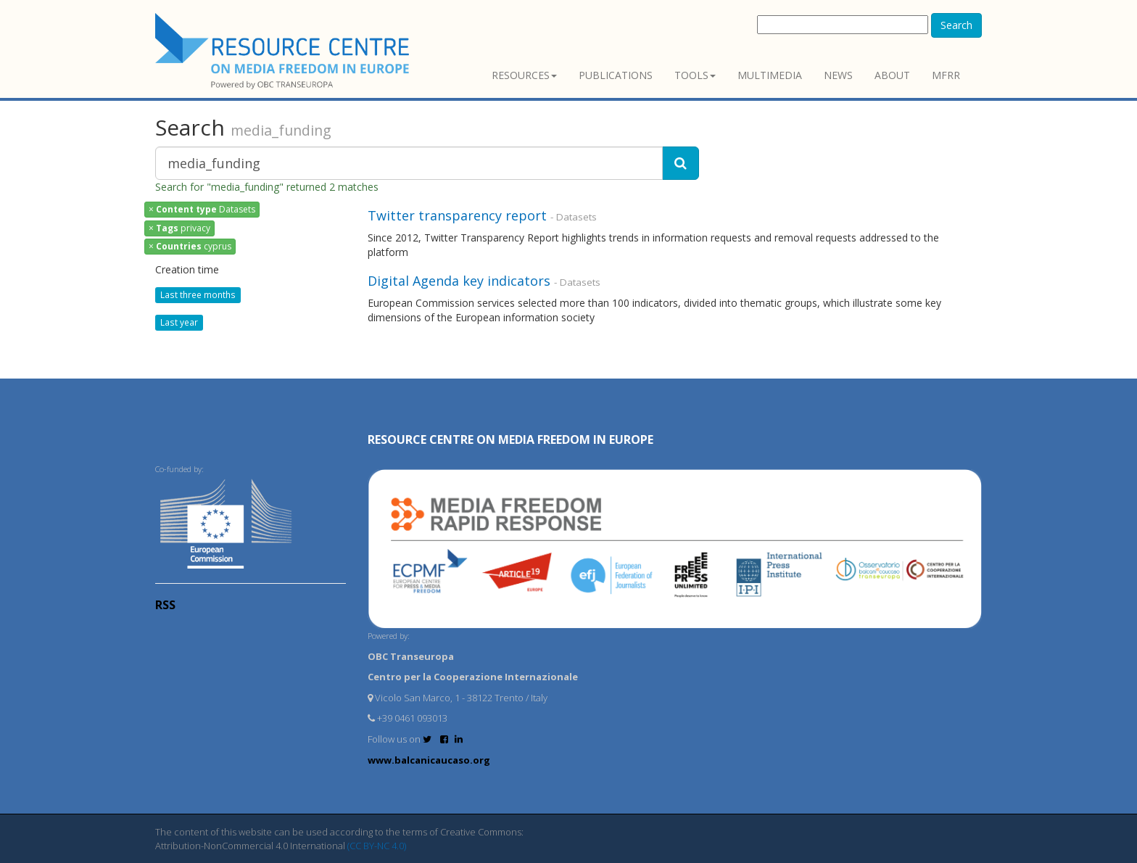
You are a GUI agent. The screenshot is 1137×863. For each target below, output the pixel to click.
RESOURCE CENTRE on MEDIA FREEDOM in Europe (510, 439)
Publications (616, 75)
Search (956, 25)
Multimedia (769, 75)
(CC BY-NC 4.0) (376, 845)
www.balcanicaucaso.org (429, 760)
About (892, 75)
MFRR (946, 75)
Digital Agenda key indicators (459, 280)
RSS (165, 605)
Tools (695, 75)
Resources (524, 75)
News (838, 75)
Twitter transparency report (457, 215)
